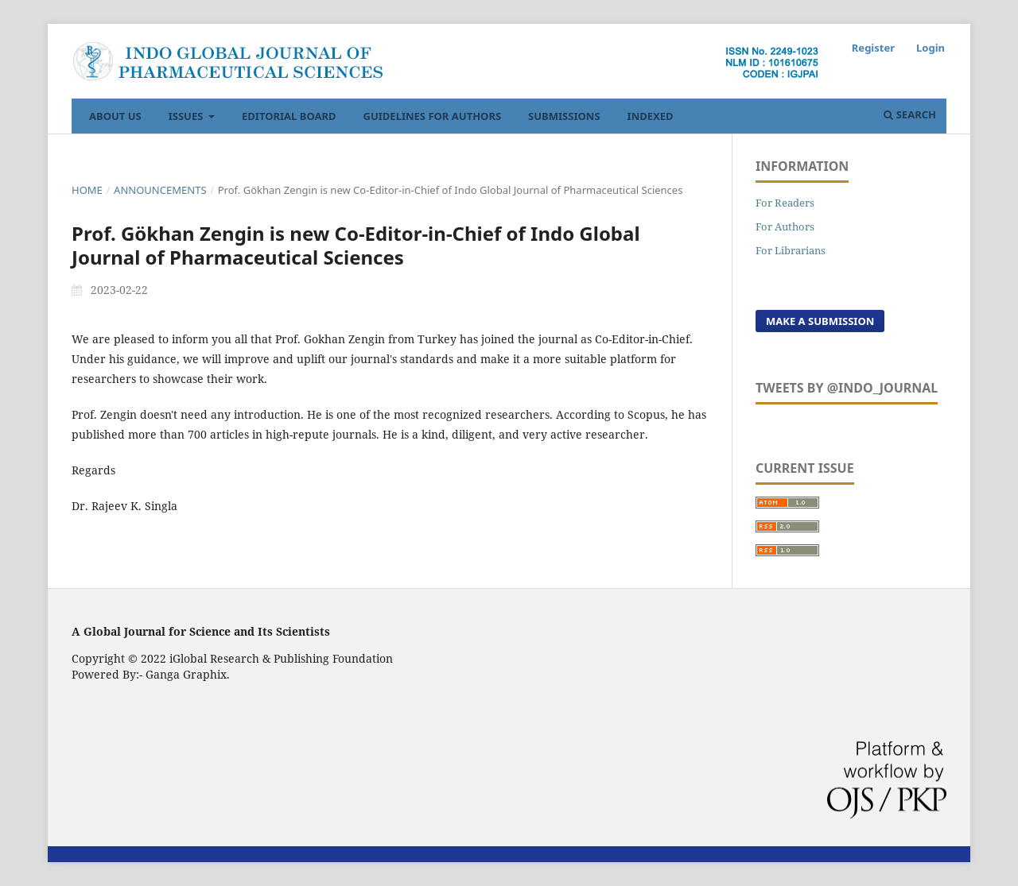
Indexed (651, 116)
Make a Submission (820, 321)
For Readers (785, 202)
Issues (187, 116)
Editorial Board (289, 116)
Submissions (564, 116)
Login (930, 48)
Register (873, 48)
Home (87, 190)
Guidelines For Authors (432, 116)
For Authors (785, 226)
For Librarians (791, 250)
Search (910, 114)
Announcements (160, 190)
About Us (115, 116)
